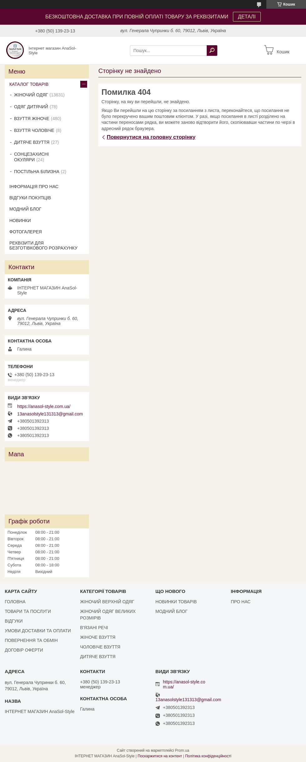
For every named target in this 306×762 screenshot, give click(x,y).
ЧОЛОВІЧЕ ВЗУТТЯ (100, 646)
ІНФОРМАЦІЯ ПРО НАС (33, 186)
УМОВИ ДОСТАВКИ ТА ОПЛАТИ (38, 630)
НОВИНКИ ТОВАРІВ (176, 601)
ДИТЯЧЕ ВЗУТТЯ (31, 142)
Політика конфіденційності (208, 756)
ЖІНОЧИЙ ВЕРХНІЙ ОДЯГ (107, 601)
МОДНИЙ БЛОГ (25, 208)
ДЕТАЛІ (247, 16)
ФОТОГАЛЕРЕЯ (25, 231)
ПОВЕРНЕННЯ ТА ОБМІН (31, 640)
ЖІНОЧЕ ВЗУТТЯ (97, 637)
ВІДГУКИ (13, 621)
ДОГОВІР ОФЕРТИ (24, 650)
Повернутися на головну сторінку (151, 137)
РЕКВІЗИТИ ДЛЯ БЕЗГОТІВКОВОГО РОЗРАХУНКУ (43, 245)
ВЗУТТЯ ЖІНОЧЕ (31, 118)
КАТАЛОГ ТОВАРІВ (28, 84)
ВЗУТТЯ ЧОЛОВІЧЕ (34, 130)
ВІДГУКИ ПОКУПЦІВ (30, 197)
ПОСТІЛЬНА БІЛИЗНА (36, 171)
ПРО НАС (240, 601)
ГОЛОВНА (15, 601)
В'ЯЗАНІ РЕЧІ (94, 627)
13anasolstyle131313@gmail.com (50, 413)
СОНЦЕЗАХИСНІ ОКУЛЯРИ (31, 157)
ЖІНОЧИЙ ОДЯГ (31, 94)
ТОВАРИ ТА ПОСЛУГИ (28, 611)
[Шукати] (212, 50)
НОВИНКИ (20, 220)
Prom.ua (182, 750)
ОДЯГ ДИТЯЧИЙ (31, 106)
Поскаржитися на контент (160, 756)
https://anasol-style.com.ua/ (43, 406)
